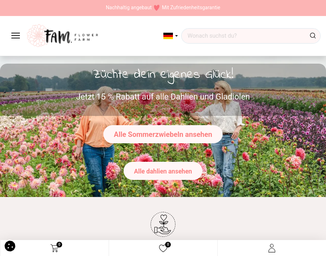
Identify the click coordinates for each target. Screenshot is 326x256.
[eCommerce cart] (54, 248)
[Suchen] (313, 36)
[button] (170, 35)
